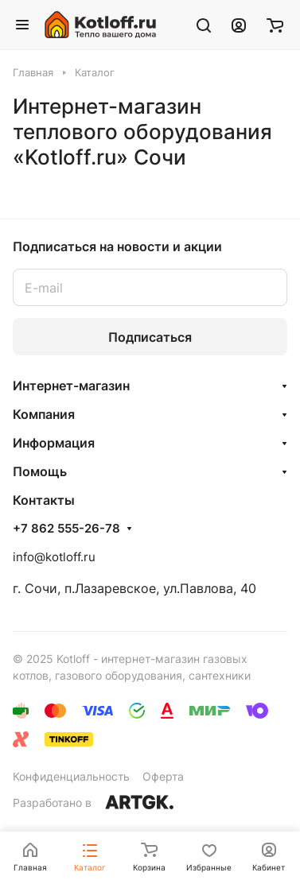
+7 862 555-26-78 (66, 528)
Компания (44, 414)
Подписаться (150, 337)
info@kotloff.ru (54, 556)
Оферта (163, 776)
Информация (54, 443)
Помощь (40, 471)
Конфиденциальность (71, 776)
